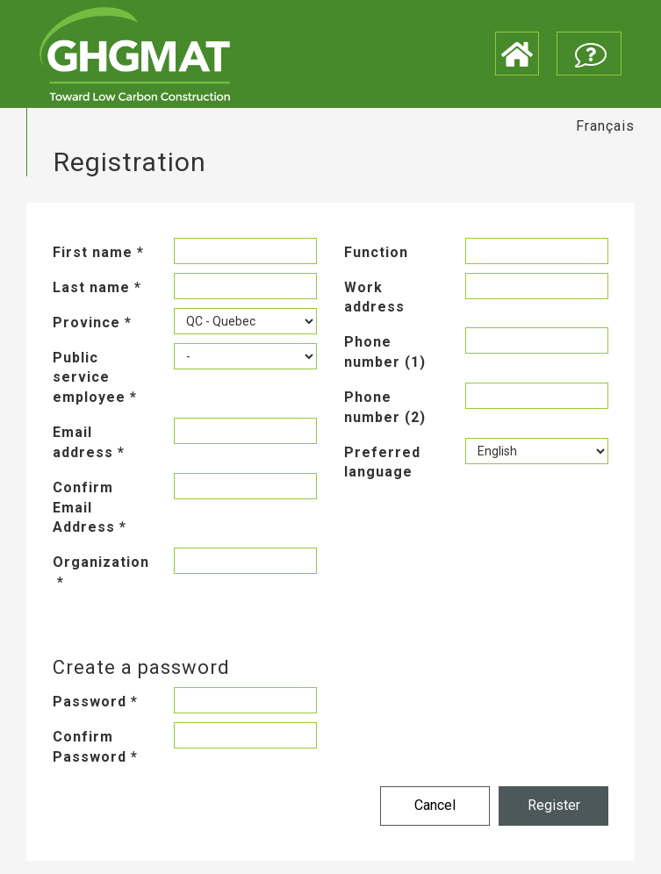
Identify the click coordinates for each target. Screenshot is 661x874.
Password (95, 701)
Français (605, 126)
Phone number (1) (385, 351)
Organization (100, 572)
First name (98, 252)
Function (376, 252)
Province (92, 322)
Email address (89, 442)
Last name (97, 287)
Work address (374, 297)
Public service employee (95, 377)
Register (554, 805)
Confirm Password (95, 746)
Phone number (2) (385, 407)
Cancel (435, 805)
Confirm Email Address (89, 507)
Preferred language (382, 462)
